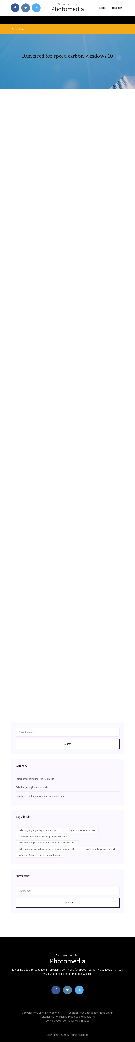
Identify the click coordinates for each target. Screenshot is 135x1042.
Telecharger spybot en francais (32, 787)
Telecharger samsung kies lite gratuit (35, 779)
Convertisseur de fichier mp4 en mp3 (68, 1020)
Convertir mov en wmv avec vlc (40, 1012)
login (101, 7)
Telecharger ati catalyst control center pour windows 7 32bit (47, 849)
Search (67, 744)
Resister (117, 7)
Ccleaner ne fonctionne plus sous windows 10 (67, 1016)
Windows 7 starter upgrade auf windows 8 (39, 855)
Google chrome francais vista (81, 830)
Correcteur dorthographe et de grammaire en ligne (43, 836)
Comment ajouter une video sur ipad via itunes (40, 796)
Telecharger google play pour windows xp (39, 830)
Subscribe (67, 902)
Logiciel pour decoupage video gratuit (91, 1012)
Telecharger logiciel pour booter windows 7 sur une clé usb (47, 843)
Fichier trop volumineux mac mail (99, 849)
